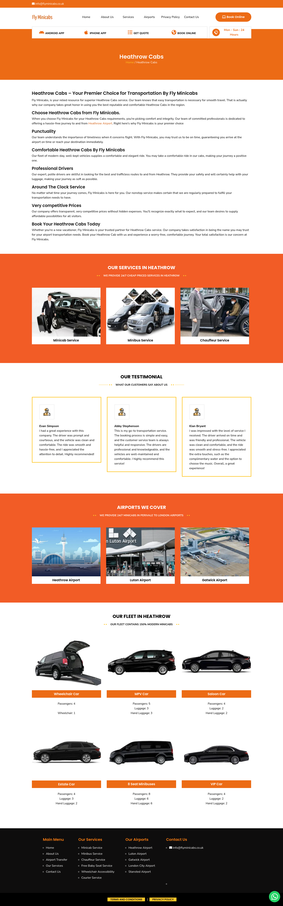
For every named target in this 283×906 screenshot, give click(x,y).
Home (86, 17)
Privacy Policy (170, 17)
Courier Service (91, 878)
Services (128, 17)
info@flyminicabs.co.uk (48, 4)
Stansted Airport (139, 872)
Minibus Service (92, 854)
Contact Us (191, 17)
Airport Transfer (56, 860)
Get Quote (138, 32)
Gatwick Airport (139, 860)
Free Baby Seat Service (96, 866)
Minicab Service (91, 848)
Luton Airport (137, 854)
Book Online (233, 17)
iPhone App (94, 32)
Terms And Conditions (126, 899)
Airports (149, 17)
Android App (51, 32)
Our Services (54, 866)
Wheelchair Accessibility (97, 872)
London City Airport (141, 866)
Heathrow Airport (100, 123)
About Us (107, 17)
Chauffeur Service (93, 860)
